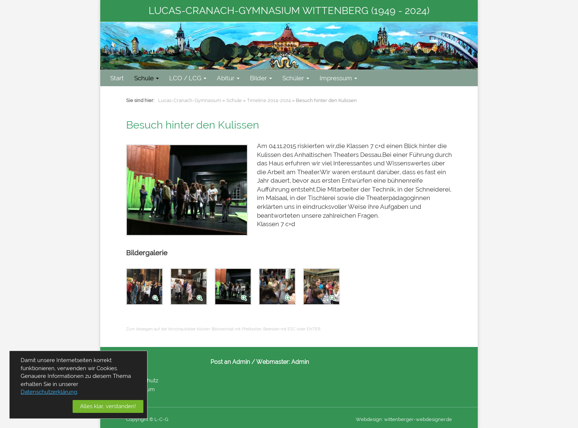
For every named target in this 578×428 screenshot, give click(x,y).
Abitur (228, 78)
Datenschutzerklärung (49, 392)
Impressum (338, 78)
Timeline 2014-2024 (269, 100)
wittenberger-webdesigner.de (418, 419)
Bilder (261, 78)
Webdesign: (369, 419)
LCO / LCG (187, 78)
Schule (146, 78)
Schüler (295, 78)
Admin (300, 361)
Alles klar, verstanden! (108, 406)
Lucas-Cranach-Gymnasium (189, 100)
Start (117, 78)
